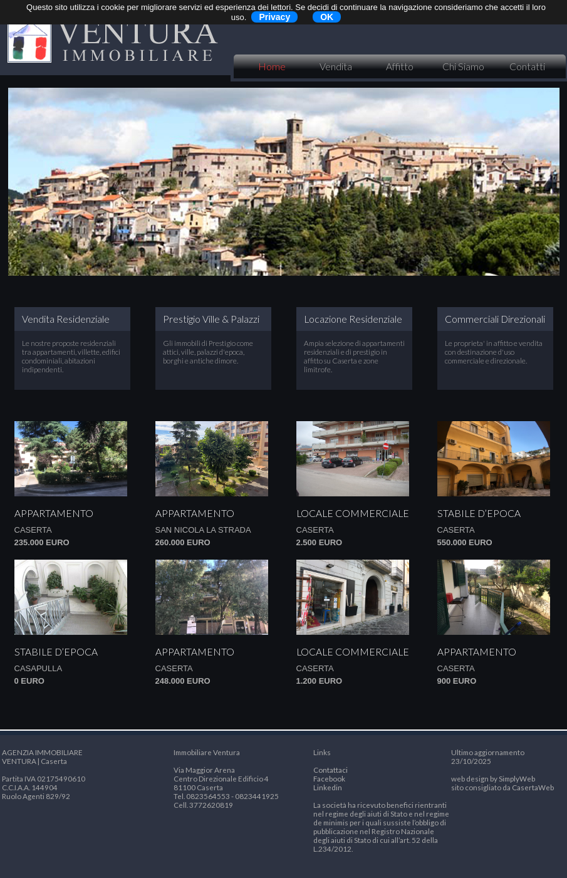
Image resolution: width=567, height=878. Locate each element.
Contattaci (330, 769)
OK (326, 17)
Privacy (274, 17)
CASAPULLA (38, 668)
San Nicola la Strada (203, 530)
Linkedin (327, 787)
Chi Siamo (463, 66)
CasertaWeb (533, 787)
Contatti (527, 66)
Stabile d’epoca (479, 513)
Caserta (33, 530)
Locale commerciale (352, 513)
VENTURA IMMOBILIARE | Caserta (111, 37)
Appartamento (53, 513)
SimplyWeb (517, 778)
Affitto (400, 66)
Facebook (329, 778)
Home (272, 66)
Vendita (336, 66)
